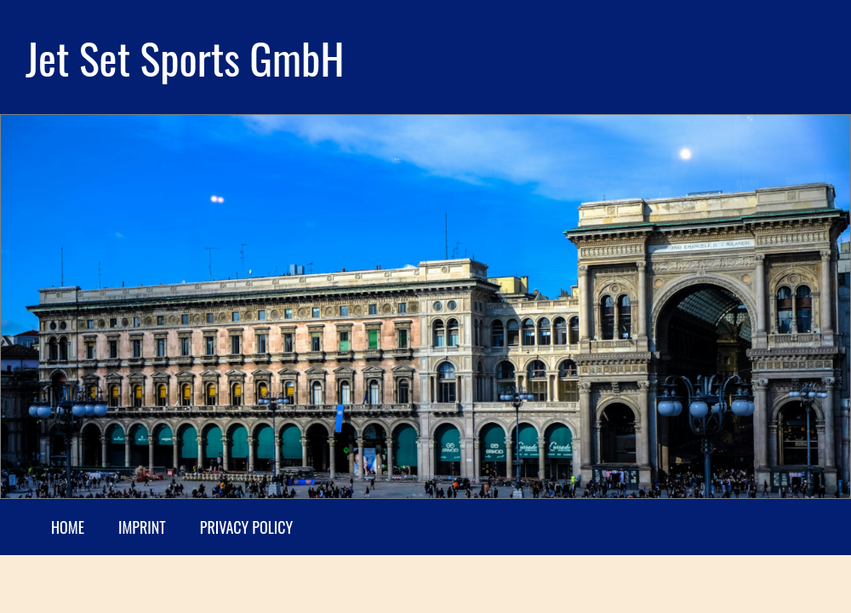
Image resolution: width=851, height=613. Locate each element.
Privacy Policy (246, 527)
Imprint (142, 527)
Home (67, 527)
